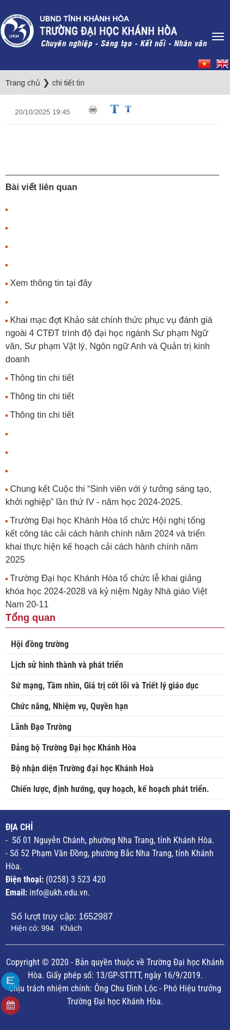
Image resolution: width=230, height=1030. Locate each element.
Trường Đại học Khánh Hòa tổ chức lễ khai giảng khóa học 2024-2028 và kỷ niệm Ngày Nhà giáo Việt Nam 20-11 (106, 591)
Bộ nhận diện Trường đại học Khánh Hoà (82, 768)
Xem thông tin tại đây (51, 283)
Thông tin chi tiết (42, 377)
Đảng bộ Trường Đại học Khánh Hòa (73, 747)
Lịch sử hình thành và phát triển (67, 665)
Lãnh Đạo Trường (41, 727)
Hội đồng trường (40, 644)
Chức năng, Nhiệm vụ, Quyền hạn (69, 706)
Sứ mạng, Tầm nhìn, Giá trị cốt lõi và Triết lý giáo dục (104, 685)
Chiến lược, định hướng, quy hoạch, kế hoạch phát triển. (110, 789)
